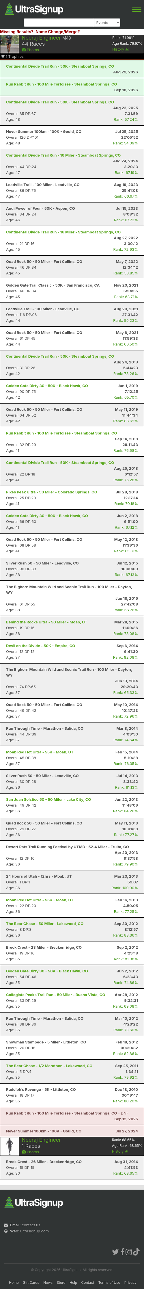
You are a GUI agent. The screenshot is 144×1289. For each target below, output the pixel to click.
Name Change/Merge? (57, 31)
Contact (87, 1282)
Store (61, 1282)
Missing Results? (16, 31)
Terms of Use (109, 1282)
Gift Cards (31, 1282)
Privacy (130, 1282)
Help (73, 1282)
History (120, 49)
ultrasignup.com (34, 1231)
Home (14, 1282)
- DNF (67, 1113)
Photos (30, 49)
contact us (31, 1225)
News (48, 1282)
